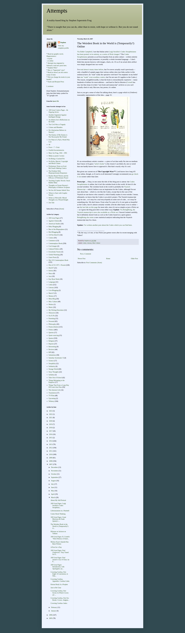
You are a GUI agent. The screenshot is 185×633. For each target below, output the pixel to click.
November (54, 471)
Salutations (52, 355)
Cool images (53, 246)
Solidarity (52, 366)
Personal (51, 321)
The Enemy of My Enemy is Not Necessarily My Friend (58, 136)
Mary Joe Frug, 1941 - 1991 (58, 153)
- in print (49, 58)
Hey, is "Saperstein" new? (56, 70)
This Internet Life (54, 390)
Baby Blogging (54, 226)
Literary (89, 243)
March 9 (51, 293)
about (86, 69)
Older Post (134, 258)
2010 (51, 454)
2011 (51, 451)
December (54, 467)
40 (49, 145)
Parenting (52, 318)
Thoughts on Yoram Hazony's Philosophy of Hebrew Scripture (59, 186)
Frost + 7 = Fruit (54, 147)
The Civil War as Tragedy (57, 124)
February (54, 607)
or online (50, 61)
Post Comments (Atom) (94, 262)
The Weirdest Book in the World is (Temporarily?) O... (59, 526)
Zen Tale (51, 203)
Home (108, 258)
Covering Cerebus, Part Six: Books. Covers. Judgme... (60, 599)
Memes (51, 296)
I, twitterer (49, 86)
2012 (51, 448)
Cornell (129, 82)
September (54, 477)
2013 (51, 444)
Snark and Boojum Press (55, 82)
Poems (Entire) (54, 327)
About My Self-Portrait (58, 500)
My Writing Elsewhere (56, 310)
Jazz (50, 276)
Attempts (56, 10)
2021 (51, 417)
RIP (50, 352)
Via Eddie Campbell (84, 52)
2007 (51, 464)
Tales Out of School (55, 377)
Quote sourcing (54, 335)
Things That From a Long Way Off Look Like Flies (59, 386)
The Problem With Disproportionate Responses (58, 172)
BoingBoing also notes (85, 217)
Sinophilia (52, 363)
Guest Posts (52, 257)
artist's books (99, 164)
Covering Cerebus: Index (59, 603)
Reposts (51, 344)
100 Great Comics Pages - (58, 111)
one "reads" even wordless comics (92, 77)
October (54, 474)
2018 (51, 428)
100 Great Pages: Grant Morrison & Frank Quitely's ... (58, 519)
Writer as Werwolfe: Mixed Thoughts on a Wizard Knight (58, 199)
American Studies (54, 224)
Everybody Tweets (55, 252)
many (92, 69)
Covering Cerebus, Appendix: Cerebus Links (60, 580)
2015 (51, 438)
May (52, 491)
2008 (51, 461)
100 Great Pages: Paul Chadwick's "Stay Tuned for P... (60, 552)
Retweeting (52, 347)
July (52, 484)
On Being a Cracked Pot (57, 159)
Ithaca (51, 273)
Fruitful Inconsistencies (56, 150)
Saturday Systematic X (56, 358)
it (88, 69)
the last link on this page (89, 207)
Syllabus (51, 375)
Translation (52, 393)
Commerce (52, 240)
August (53, 481)
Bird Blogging (53, 232)
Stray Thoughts (54, 372)
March (53, 497)
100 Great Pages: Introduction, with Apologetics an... (57, 567)
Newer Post (81, 258)
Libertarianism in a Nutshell (60, 511)
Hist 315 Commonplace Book (58, 260)
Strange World (53, 369)
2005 (51, 618)
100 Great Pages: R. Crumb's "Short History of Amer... (60, 538)
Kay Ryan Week (54, 279)
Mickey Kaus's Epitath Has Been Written (60, 543)
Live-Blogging (53, 290)
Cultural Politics (54, 249)
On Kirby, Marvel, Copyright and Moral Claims (58, 162)
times (96, 69)
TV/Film (51, 395)
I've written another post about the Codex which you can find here (108, 225)
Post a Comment (85, 254)
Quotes (51, 338)
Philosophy (52, 324)
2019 (51, 424)
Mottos (51, 304)
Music (51, 307)
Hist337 (51, 268)
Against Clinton (54, 221)
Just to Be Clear (56, 588)
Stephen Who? (52, 68)
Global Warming (54, 255)
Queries (51, 332)
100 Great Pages (54, 218)
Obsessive (52, 313)
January (54, 611)
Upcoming (52, 398)
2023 (51, 411)
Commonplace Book (55, 243)
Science (51, 361)
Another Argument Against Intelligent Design (57, 116)
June (52, 487)
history (51, 271)
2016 (51, 434)
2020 (51, 421)
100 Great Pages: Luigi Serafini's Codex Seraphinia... (58, 505)
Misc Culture (96, 243)
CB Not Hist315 (54, 235)
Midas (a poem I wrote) (56, 156)
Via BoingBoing (126, 210)
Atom (61, 209)
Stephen (63, 42)
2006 (51, 615)
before (101, 69)
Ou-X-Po (52, 316)
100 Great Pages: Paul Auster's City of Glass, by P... (60, 560)
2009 (51, 458)
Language (52, 282)
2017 (51, 431)
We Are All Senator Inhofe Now (59, 190)
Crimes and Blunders (56, 127)
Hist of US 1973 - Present (57, 265)
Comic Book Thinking (58, 514)
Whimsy (51, 401)
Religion (51, 341)
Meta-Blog (52, 299)
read (81, 69)
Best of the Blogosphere (57, 229)
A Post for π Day (56, 547)
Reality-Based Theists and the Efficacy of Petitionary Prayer (58, 177)
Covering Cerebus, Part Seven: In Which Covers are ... (60, 593)
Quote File (55, 101)
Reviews (51, 349)
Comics (51, 238)
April (53, 494)
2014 (51, 441)
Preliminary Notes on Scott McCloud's (58, 167)
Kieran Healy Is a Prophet (59, 584)
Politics (51, 330)
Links (84, 243)
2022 (51, 414)
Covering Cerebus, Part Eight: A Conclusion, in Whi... (59, 574)
